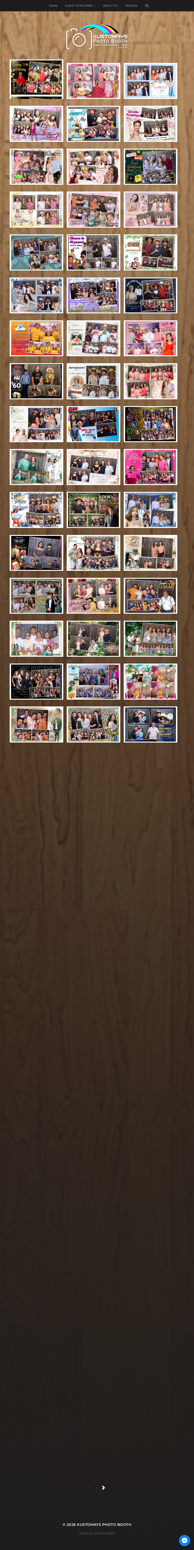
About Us (110, 5)
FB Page (131, 5)
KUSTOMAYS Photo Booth (104, 1524)
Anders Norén (104, 1533)
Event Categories (79, 5)
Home (53, 5)
